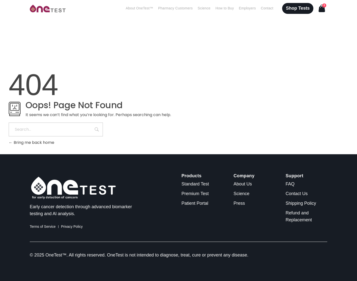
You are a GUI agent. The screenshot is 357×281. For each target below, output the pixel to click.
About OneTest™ (139, 8)
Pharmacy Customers (175, 8)
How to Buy (224, 8)
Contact (267, 8)
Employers (247, 8)
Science (204, 8)
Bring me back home (31, 142)
